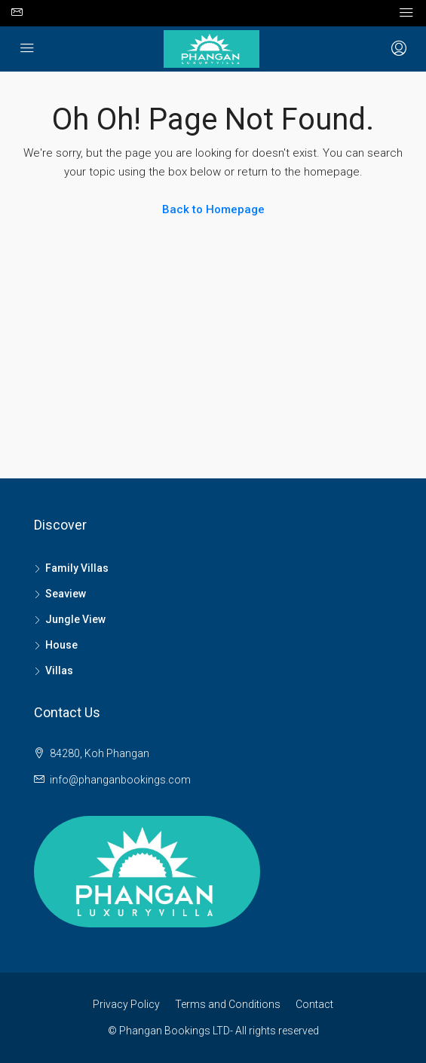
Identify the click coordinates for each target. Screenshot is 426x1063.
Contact (314, 1004)
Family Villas (77, 568)
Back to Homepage (213, 209)
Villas (59, 670)
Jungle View (75, 619)
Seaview (65, 594)
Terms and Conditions (227, 1004)
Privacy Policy (126, 1004)
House (61, 645)
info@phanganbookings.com (120, 780)
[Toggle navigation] (406, 13)
